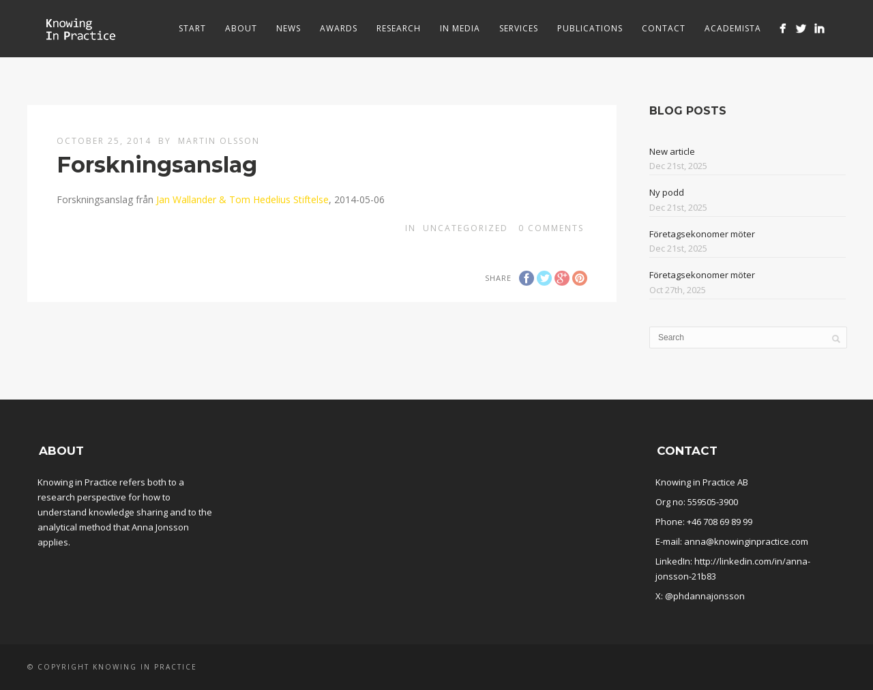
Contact (663, 28)
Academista (733, 28)
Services (518, 28)
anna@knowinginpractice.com (746, 541)
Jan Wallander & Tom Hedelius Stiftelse (242, 199)
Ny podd (666, 192)
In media (460, 28)
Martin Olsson (219, 141)
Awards (338, 28)
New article (672, 151)
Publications (590, 28)
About (241, 28)
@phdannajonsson (705, 596)
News (288, 28)
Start (192, 28)
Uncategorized (465, 228)
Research (398, 28)
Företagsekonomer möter (702, 234)
